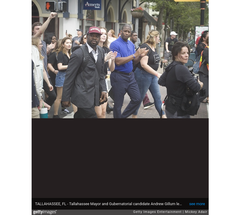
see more (197, 204)
